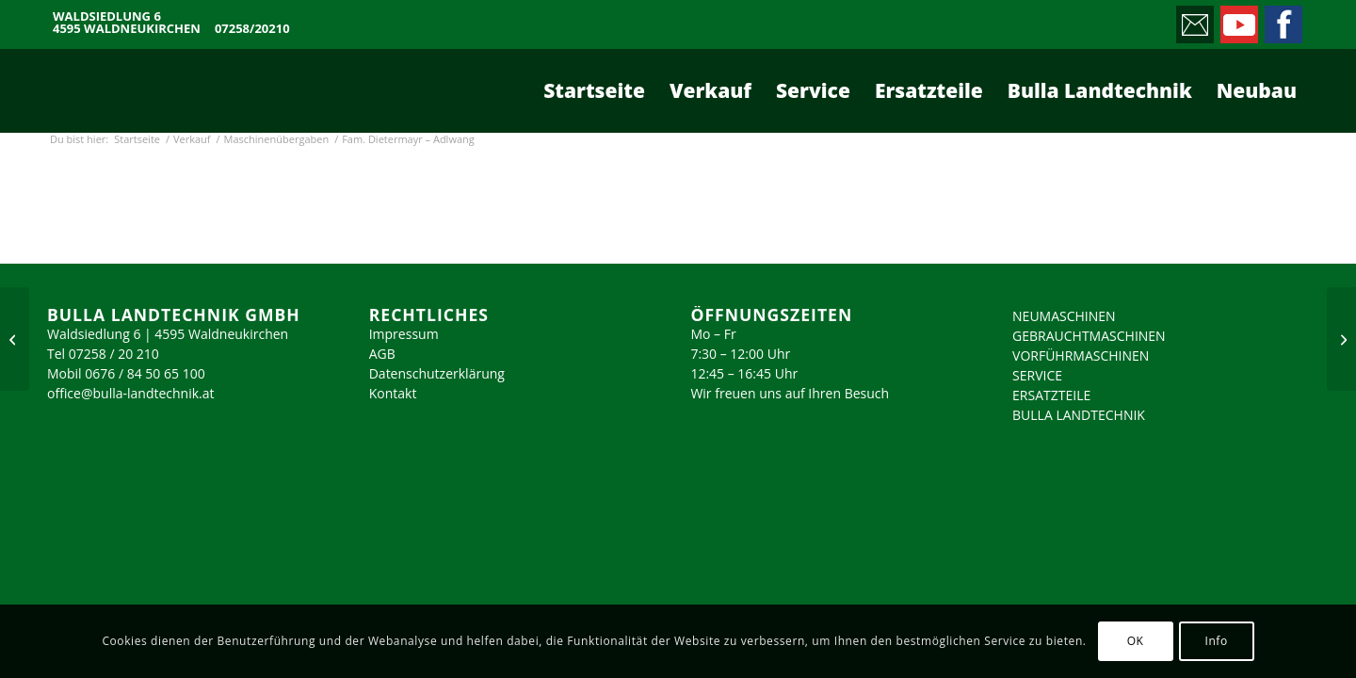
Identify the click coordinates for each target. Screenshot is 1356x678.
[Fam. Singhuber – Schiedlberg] (1341, 339)
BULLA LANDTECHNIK (1078, 415)
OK (1135, 641)
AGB (382, 354)
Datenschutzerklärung (437, 373)
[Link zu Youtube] (1238, 20)
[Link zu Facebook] (1282, 20)
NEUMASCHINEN (1064, 316)
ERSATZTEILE (1051, 395)
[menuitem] (594, 90)
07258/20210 (252, 29)
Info (1215, 641)
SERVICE (1037, 375)
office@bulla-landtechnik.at (131, 393)
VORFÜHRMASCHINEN (1080, 355)
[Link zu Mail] (1193, 20)
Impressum (404, 334)
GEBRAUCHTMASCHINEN (1089, 336)
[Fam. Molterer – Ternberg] (14, 339)
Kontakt (393, 393)
